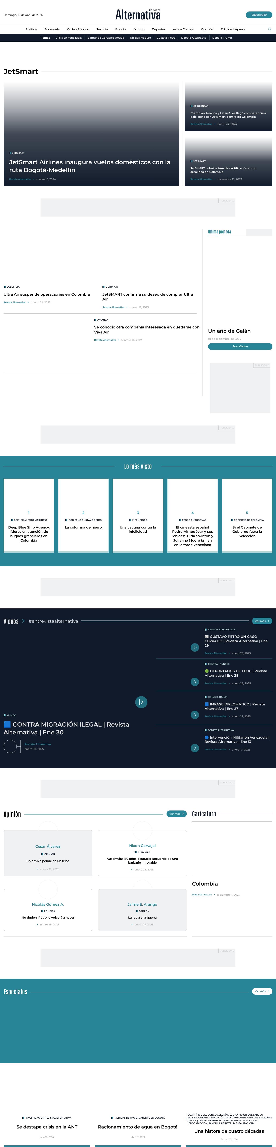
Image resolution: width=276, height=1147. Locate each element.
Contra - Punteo (219, 664)
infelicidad (139, 520)
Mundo (139, 29)
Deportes (159, 29)
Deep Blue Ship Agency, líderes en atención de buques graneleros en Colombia (29, 533)
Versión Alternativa (221, 629)
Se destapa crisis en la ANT (47, 1127)
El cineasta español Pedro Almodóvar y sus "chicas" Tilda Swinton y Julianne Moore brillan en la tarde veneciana (192, 536)
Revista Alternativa (15, 302)
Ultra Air (112, 286)
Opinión (207, 29)
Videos (11, 621)
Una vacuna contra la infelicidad (138, 529)
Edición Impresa (233, 29)
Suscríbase (259, 15)
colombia (13, 286)
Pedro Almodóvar (194, 520)
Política (31, 29)
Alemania (144, 852)
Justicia (102, 29)
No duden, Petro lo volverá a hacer (48, 917)
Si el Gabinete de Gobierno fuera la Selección (247, 531)
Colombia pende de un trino (48, 861)
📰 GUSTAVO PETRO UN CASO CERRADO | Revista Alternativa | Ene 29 (236, 641)
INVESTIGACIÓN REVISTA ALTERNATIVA (48, 1117)
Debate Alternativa (193, 37)
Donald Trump (222, 37)
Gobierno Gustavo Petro (85, 520)
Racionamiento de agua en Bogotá (138, 1127)
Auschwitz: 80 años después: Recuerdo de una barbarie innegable (142, 860)
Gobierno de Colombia (249, 520)
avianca (102, 319)
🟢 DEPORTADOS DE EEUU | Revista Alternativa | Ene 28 (236, 673)
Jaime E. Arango (142, 904)
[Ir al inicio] (138, 14)
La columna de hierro (83, 527)
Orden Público (78, 29)
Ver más (262, 621)
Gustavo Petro (166, 37)
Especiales (15, 991)
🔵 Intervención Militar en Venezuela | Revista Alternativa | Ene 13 (237, 739)
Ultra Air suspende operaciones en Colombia (47, 294)
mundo (11, 715)
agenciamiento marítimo (30, 520)
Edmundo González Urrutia (106, 37)
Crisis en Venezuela (69, 37)
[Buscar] (269, 30)
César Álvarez (47, 846)
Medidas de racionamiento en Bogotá (139, 1117)
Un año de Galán (229, 331)
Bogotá (120, 29)
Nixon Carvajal (142, 845)
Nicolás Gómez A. (48, 904)
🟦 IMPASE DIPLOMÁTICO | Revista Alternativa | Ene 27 (235, 706)
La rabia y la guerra (142, 917)
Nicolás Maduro (140, 37)
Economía (52, 29)
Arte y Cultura (183, 29)
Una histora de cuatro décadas (229, 1131)
